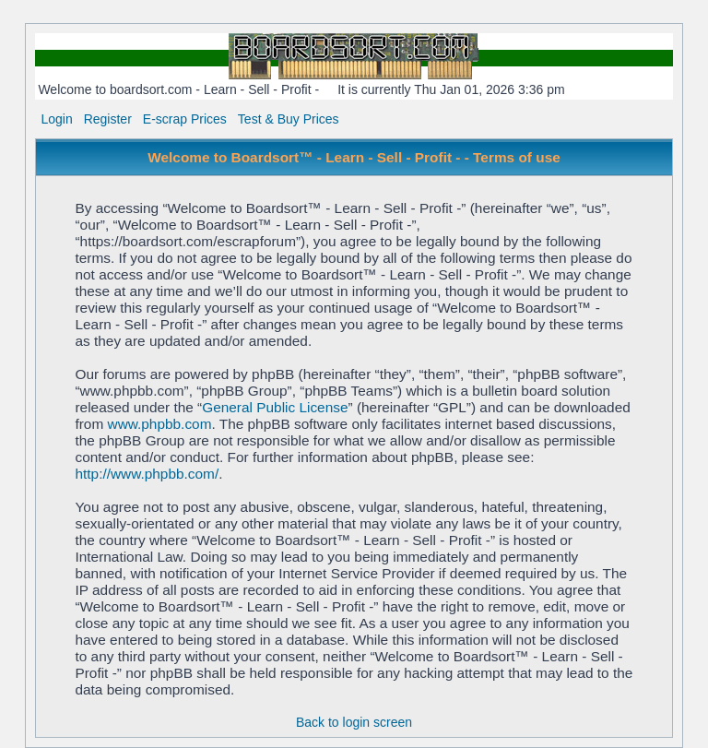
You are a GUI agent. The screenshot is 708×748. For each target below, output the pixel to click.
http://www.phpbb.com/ (146, 473)
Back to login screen (354, 722)
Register (108, 119)
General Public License (275, 407)
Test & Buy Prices (288, 119)
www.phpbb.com (160, 424)
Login (56, 119)
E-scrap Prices (185, 119)
